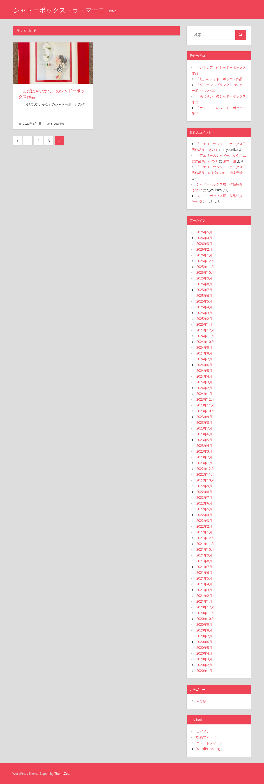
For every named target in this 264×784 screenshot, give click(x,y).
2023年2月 (204, 457)
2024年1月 (204, 393)
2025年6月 (204, 295)
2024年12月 (205, 330)
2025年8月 (204, 284)
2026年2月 (204, 249)
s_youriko (57, 123)
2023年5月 (204, 440)
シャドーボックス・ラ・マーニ (60, 10)
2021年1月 (204, 601)
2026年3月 (204, 243)
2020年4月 (204, 653)
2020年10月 (205, 618)
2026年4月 (204, 238)
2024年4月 (204, 376)
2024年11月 (205, 336)
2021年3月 (204, 590)
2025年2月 (204, 318)
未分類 (201, 701)
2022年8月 (204, 491)
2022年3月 (204, 520)
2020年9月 (204, 624)
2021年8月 (204, 561)
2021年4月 (204, 584)
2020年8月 (204, 630)
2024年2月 (204, 388)
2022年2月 (204, 526)
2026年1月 (204, 255)
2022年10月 (205, 480)
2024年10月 (205, 341)
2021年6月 (204, 572)
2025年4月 (204, 307)
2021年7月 (204, 567)
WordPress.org (208, 748)
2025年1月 (204, 324)
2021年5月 (204, 578)
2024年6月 (204, 365)
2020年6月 (204, 642)
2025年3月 (204, 313)
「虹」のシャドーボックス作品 (219, 79)
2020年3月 (204, 659)
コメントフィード (209, 743)
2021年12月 (205, 538)
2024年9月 (204, 347)
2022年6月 (204, 503)
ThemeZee (61, 773)
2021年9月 (204, 555)
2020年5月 (204, 647)
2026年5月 (204, 232)
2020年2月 (204, 665)
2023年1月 (204, 463)
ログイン (203, 731)
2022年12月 (205, 468)
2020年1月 (204, 670)
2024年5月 (204, 370)
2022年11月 (205, 474)
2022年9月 (204, 486)
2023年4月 (204, 445)
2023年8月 (204, 422)
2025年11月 (205, 266)
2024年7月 (204, 359)
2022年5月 (204, 509)
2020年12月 (205, 607)
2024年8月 (204, 353)
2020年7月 (204, 636)
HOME (115, 11)
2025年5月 (204, 301)
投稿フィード (206, 737)
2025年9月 (204, 278)
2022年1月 (204, 532)
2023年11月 (205, 405)
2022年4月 (204, 515)
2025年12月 (205, 261)
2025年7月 (204, 290)
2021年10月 (205, 549)
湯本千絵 (229, 161)
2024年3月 (204, 382)
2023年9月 (204, 416)
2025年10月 (205, 272)
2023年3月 (204, 451)
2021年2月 (204, 595)
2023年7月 (204, 428)
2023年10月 (205, 411)
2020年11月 (205, 613)
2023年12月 (205, 399)
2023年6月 (204, 434)
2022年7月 (204, 497)
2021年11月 (205, 543)
